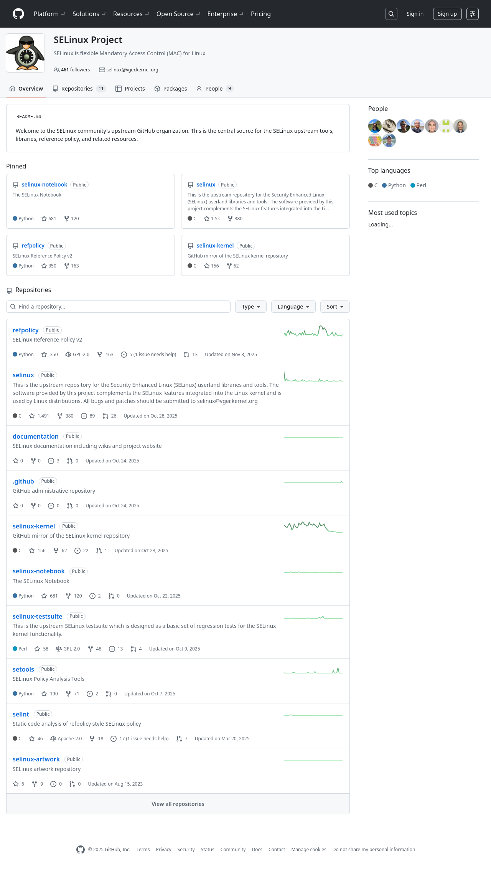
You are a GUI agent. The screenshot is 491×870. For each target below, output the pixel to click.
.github (23, 481)
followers (75, 69)
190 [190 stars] (49, 693)
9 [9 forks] (37, 784)
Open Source (179, 14)
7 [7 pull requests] (182, 738)
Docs (257, 849)
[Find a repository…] (118, 306)
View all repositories (178, 803)
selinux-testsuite (38, 616)
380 (234, 218)
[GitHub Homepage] (80, 850)
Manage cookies (308, 849)
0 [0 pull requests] (72, 460)
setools (23, 669)
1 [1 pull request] (101, 550)
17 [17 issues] (117, 738)
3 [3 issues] (53, 460)
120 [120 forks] (73, 596)
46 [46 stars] (36, 738)
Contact (277, 849)
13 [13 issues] (116, 648)
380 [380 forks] (65, 416)
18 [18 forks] (96, 738)
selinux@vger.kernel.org (132, 69)
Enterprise (226, 14)
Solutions (89, 14)
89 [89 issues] (88, 416)
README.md (28, 117)
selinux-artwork (36, 759)
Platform (50, 14)
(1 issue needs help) (154, 354)
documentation (36, 436)
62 (232, 265)
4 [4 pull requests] (136, 648)
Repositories (79, 88)
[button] (250, 306)
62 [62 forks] (60, 550)
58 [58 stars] (41, 648)
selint (21, 714)
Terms (143, 849)
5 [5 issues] (126, 354)
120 (71, 218)
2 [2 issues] (95, 596)
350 (48, 265)
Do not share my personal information (374, 849)
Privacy (163, 849)
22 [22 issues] (81, 550)
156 (211, 265)
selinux (23, 375)
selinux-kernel (34, 526)
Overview (26, 88)
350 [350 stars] (49, 354)
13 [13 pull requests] (190, 354)
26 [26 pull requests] (109, 416)
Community (233, 849)
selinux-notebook (39, 571)
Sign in (415, 13)
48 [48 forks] (94, 648)
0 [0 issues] (53, 505)
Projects (130, 88)
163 (71, 265)
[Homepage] (18, 14)
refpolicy (26, 330)
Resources (131, 14)
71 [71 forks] (72, 693)
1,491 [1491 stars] (39, 416)
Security (186, 849)
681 (48, 218)
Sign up (447, 13)
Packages (170, 88)
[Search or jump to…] (391, 14)
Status (207, 849)
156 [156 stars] (37, 550)
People (215, 88)
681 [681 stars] (49, 596)
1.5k (212, 218)
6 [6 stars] (18, 784)
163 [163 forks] (105, 354)
